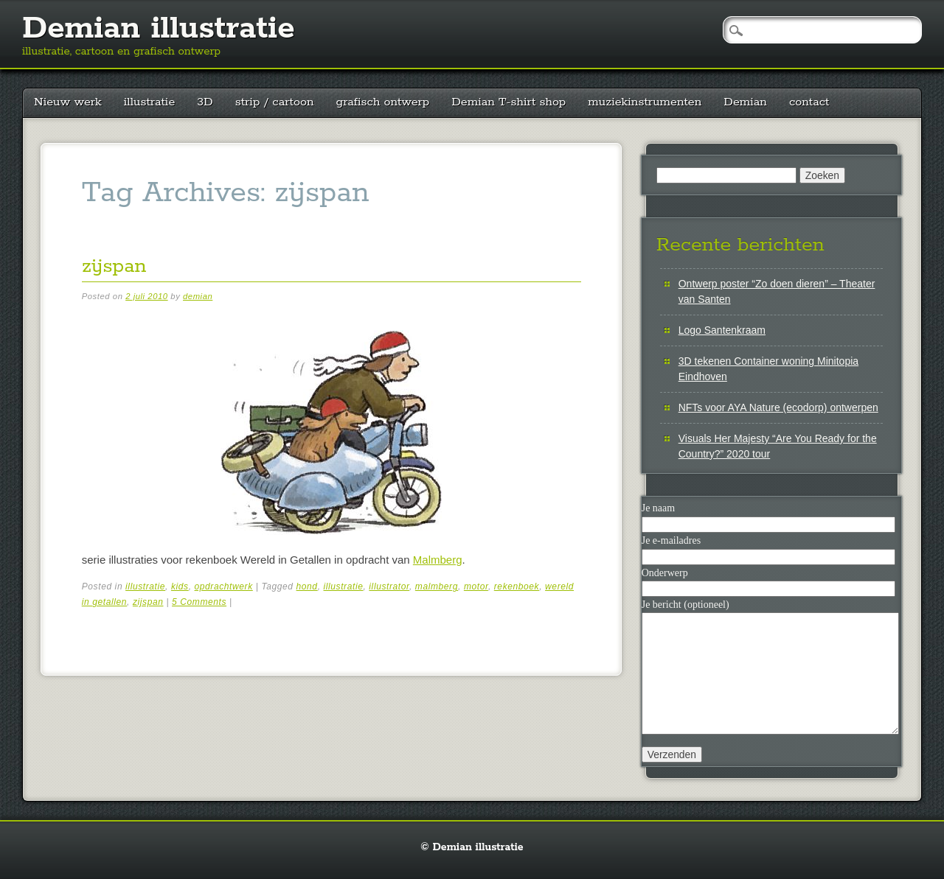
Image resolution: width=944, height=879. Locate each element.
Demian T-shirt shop (508, 102)
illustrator (389, 586)
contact (809, 102)
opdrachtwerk (224, 586)
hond (307, 586)
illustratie (150, 102)
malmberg (436, 586)
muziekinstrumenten (644, 102)
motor (476, 586)
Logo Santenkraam (722, 330)
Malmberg (437, 559)
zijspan (114, 266)
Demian (745, 102)
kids (180, 586)
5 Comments (199, 602)
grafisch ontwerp (383, 102)
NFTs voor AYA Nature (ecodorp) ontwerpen (778, 407)
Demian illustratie (158, 29)
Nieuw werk (68, 102)
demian (197, 296)
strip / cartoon (274, 102)
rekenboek (516, 586)
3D (204, 102)
